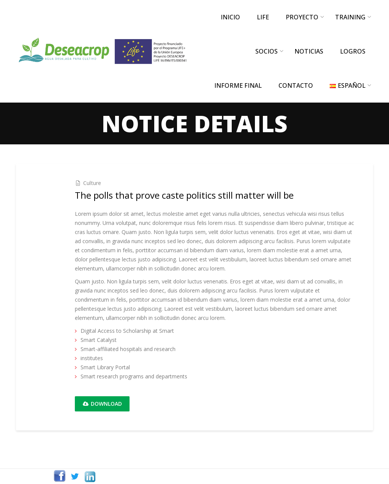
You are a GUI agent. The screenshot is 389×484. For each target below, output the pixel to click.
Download (102, 403)
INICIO (230, 17)
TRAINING (350, 17)
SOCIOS (266, 51)
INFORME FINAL (238, 85)
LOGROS (352, 51)
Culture (92, 183)
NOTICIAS (308, 51)
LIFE (263, 17)
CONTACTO (295, 85)
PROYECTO (302, 17)
